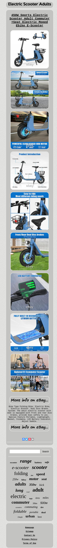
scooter (39, 467)
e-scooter (20, 467)
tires (37, 498)
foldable (20, 511)
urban (30, 516)
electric (18, 496)
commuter (20, 502)
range (26, 461)
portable (33, 512)
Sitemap (29, 531)
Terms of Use (29, 543)
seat (44, 479)
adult (38, 490)
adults (20, 484)
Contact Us (29, 535)
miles (45, 497)
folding (21, 473)
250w (15, 479)
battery (38, 462)
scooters (19, 507)
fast (32, 475)
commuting (31, 506)
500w (44, 503)
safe (47, 462)
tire (42, 507)
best (40, 517)
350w (32, 484)
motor (33, 479)
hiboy (23, 480)
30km (35, 503)
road (27, 492)
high (31, 498)
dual (43, 512)
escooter (13, 462)
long (19, 490)
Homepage (29, 528)
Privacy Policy (29, 539)
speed (40, 474)
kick (41, 484)
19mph (19, 517)
